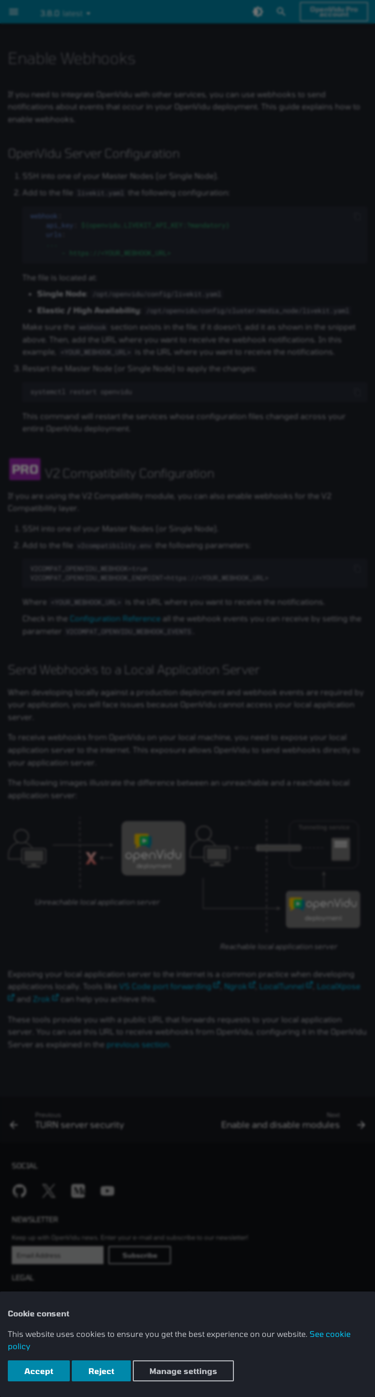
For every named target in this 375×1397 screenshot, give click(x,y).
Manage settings (183, 1371)
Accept (38, 1371)
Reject (101, 1371)
